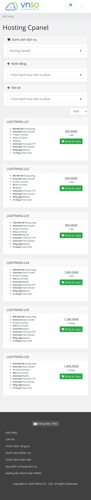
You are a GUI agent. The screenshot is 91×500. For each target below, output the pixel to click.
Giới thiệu (11, 432)
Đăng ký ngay (71, 141)
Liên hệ (10, 439)
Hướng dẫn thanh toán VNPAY (24, 473)
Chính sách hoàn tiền (18, 459)
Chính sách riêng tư (17, 446)
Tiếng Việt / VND (45, 423)
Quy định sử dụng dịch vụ (21, 466)
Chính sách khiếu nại (18, 452)
